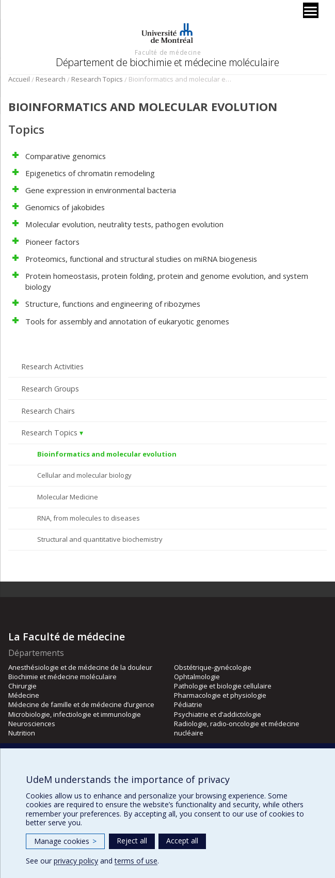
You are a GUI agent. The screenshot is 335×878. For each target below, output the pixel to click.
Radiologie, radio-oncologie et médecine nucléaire (236, 728)
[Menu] (310, 10)
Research (51, 79)
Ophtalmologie (197, 676)
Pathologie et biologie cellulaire (223, 686)
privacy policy (76, 861)
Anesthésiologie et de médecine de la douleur (80, 667)
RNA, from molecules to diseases (88, 518)
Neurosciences (31, 723)
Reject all (132, 840)
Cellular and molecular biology (84, 475)
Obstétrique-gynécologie (212, 667)
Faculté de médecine (168, 52)
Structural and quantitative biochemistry (100, 539)
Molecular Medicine (67, 496)
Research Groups (50, 389)
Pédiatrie (188, 704)
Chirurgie (22, 686)
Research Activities (52, 366)
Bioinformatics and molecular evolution (107, 454)
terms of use (136, 861)
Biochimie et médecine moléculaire (62, 676)
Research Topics (97, 79)
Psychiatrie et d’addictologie (217, 714)
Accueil (19, 79)
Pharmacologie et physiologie (220, 695)
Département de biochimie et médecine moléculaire (167, 62)
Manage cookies (65, 841)
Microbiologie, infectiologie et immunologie (74, 714)
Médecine (23, 695)
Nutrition (21, 733)
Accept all (182, 840)
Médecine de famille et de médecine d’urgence (81, 704)
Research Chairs (48, 411)
